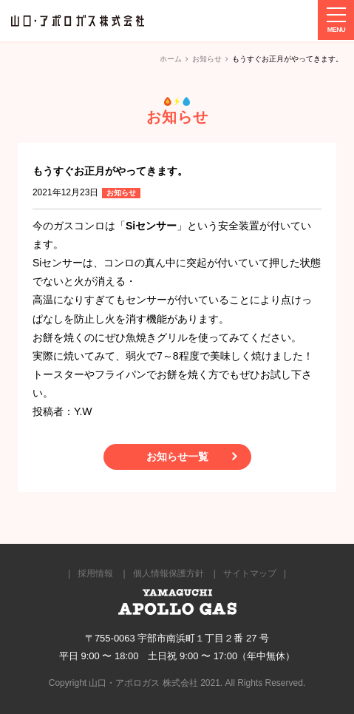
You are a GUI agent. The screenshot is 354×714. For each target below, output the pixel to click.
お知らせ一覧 (177, 456)
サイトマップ (249, 573)
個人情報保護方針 (168, 573)
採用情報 (95, 573)
